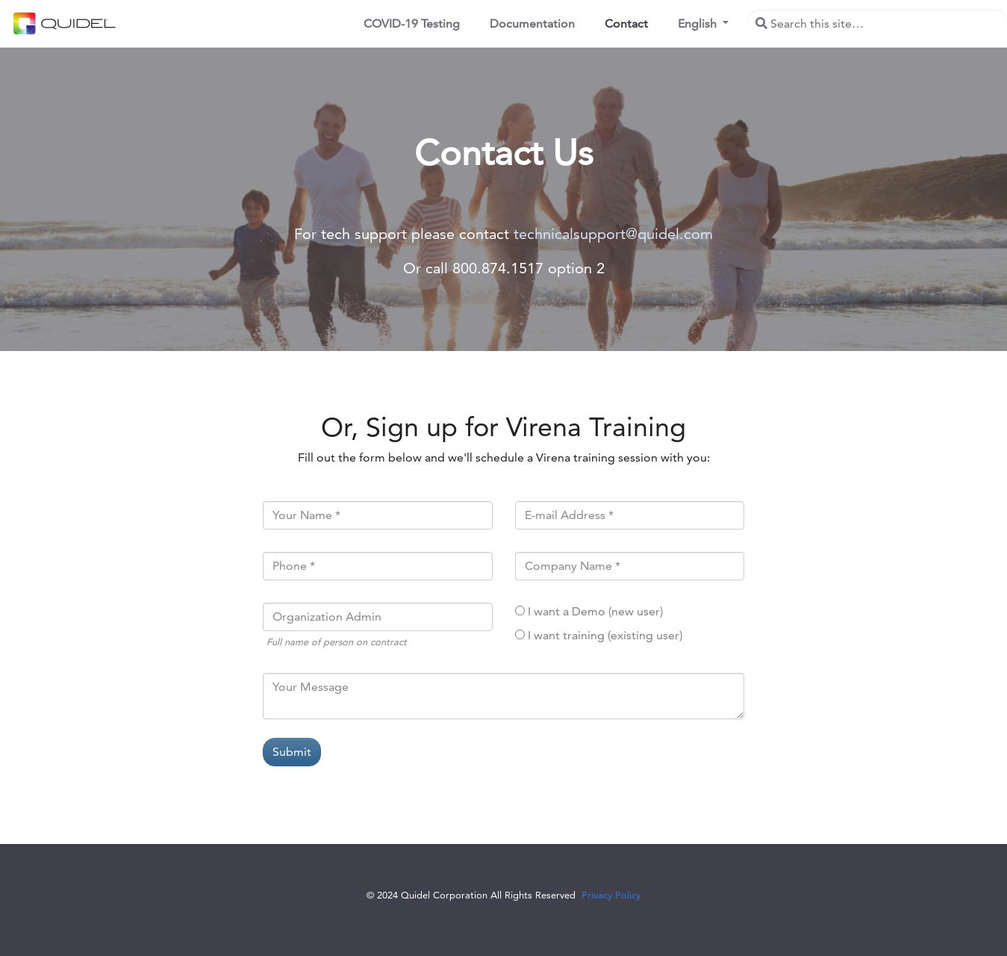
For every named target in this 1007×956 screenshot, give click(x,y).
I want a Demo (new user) (595, 611)
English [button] (699, 23)
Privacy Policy (611, 895)
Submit (291, 752)
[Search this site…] (876, 24)
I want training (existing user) (605, 635)
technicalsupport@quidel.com (613, 234)
